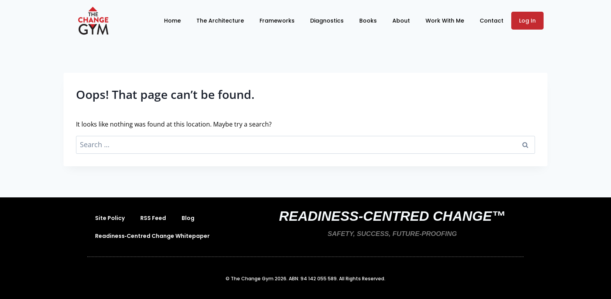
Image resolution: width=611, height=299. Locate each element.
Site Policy (110, 218)
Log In (527, 21)
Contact (491, 21)
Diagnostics (327, 21)
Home (172, 21)
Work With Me (445, 21)
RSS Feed (153, 218)
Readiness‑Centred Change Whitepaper (152, 236)
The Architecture (220, 21)
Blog (188, 218)
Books (368, 21)
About (401, 21)
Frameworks (277, 21)
